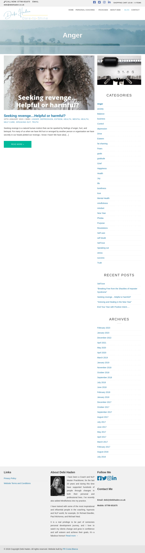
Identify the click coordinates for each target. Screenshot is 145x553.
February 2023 (103, 328)
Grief (99, 163)
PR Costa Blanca (70, 549)
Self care (9, 122)
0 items (138, 3)
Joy (98, 178)
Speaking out (23, 122)
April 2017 (101, 437)
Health (67, 119)
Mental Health (81, 119)
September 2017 (104, 412)
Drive (99, 134)
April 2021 (101, 343)
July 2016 (101, 457)
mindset (100, 208)
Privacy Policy (10, 478)
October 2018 (103, 372)
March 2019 (102, 357)
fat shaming (102, 143)
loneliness (101, 188)
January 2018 (103, 397)
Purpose (101, 223)
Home (71, 10)
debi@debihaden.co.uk (14, 5)
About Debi (115, 10)
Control (100, 124)
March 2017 (102, 442)
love (99, 193)
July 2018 (101, 382)
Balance (101, 114)
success (101, 258)
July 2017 (101, 422)
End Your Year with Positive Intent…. (113, 307)
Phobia (100, 218)
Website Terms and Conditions (17, 483)
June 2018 (101, 387)
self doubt (101, 238)
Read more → (72, 536)
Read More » (17, 144)
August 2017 (102, 417)
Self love (101, 243)
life (98, 183)
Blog (126, 10)
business (101, 119)
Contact (135, 10)
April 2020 (101, 352)
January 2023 (103, 333)
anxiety (100, 109)
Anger (35, 119)
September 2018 (104, 377)
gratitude (101, 158)
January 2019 (103, 362)
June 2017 (101, 427)
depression (46, 119)
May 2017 (101, 432)
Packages (103, 10)
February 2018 (103, 392)
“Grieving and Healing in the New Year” (114, 302)
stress (100, 253)
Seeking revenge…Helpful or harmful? (35, 116)
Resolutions (102, 228)
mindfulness (102, 203)
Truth (35, 122)
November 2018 (104, 367)
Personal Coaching (85, 10)
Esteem (58, 119)
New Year (101, 213)
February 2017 (103, 447)
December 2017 (104, 402)
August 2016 (102, 452)
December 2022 (104, 338)
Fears (99, 148)
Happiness (102, 168)
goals (99, 153)
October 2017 (103, 407)
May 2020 (101, 348)
